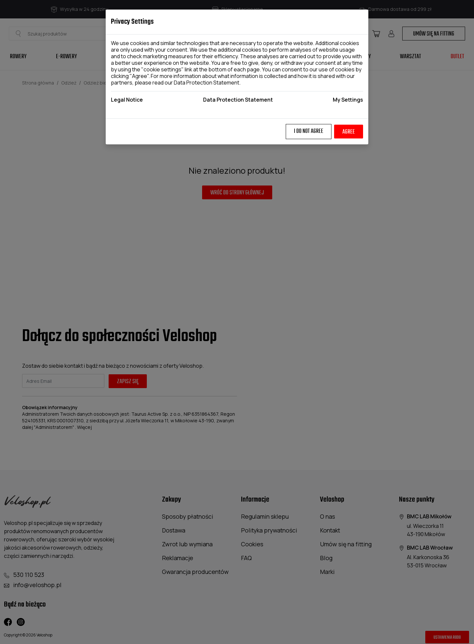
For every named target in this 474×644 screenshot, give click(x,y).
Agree (348, 132)
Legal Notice (127, 99)
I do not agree (308, 131)
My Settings (348, 99)
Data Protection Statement (206, 82)
